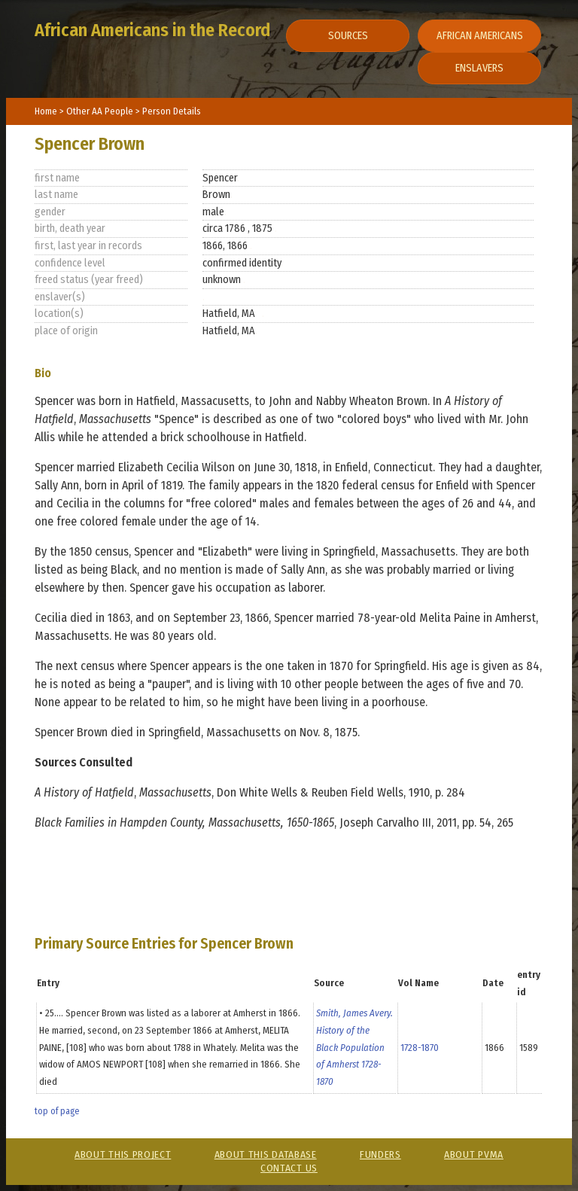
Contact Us (289, 1168)
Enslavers (479, 68)
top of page (57, 1111)
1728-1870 (419, 1047)
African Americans (480, 35)
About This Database (265, 1154)
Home (46, 111)
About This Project (123, 1154)
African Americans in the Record (152, 30)
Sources (348, 35)
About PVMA (473, 1154)
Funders (380, 1154)
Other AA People (100, 111)
